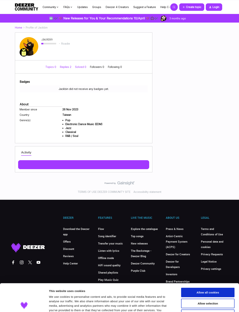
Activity (26, 152)
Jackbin (46, 39)
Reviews (68, 256)
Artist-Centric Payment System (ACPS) (176, 241)
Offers (67, 241)
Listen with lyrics (108, 251)
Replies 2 (66, 66)
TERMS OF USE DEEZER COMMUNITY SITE (104, 191)
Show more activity (83, 163)
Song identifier (107, 236)
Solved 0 (81, 66)
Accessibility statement (147, 191)
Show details (196, 304)
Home (18, 27)
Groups (96, 7)
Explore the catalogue (144, 229)
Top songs (137, 236)
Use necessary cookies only (207, 288)
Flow (101, 229)
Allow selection (208, 277)
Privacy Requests (212, 254)
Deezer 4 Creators (117, 7)
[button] (191, 7)
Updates (82, 7)
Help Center (167, 7)
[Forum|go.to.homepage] (26, 7)
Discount (68, 249)
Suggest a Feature (144, 7)
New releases (139, 243)
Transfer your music (110, 243)
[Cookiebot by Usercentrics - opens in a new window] (24, 305)
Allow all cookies (208, 266)
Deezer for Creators (178, 254)
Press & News (175, 229)
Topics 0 (51, 66)
